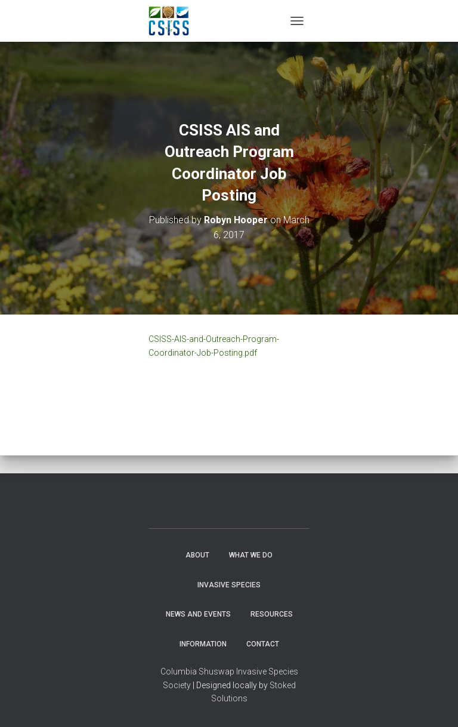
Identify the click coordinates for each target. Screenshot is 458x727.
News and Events (198, 614)
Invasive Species (229, 585)
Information (203, 644)
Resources (271, 614)
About (197, 555)
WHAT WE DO (251, 555)
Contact (262, 644)
